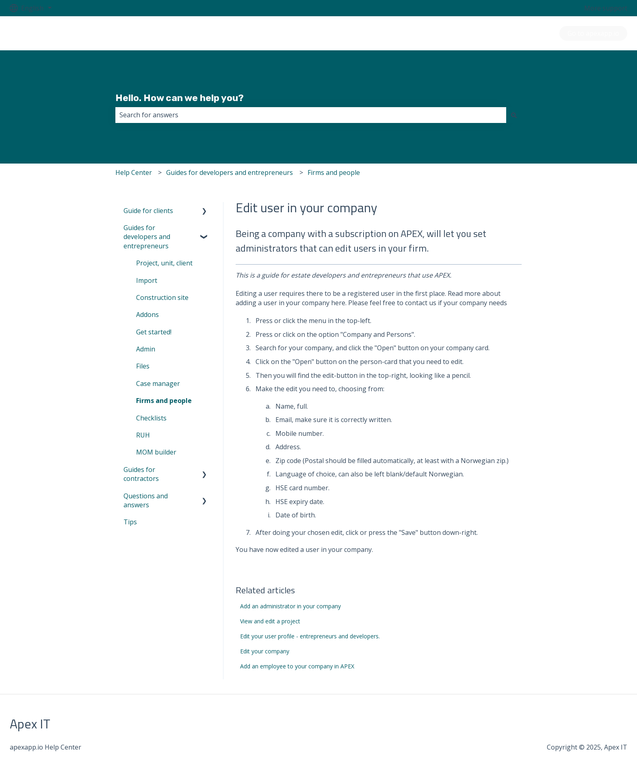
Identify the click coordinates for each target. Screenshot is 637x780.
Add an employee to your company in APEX (297, 666)
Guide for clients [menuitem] (148, 210)
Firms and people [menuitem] (164, 400)
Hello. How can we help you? (179, 97)
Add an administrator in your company (290, 606)
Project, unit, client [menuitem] (164, 263)
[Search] (514, 115)
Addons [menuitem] (147, 314)
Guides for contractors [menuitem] (141, 474)
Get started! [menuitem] (153, 332)
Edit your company (264, 651)
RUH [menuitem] (143, 435)
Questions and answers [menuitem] (146, 500)
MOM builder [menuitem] (156, 452)
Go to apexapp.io (593, 33)
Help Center (133, 172)
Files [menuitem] (143, 366)
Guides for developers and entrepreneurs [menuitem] (147, 236)
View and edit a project (270, 621)
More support (605, 8)
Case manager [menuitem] (158, 383)
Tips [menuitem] (130, 521)
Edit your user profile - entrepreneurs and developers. (310, 636)
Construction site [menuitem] (162, 297)
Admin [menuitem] (145, 349)
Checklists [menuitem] (151, 418)
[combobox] (310, 115)
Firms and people (334, 172)
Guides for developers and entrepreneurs (229, 172)
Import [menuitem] (146, 280)
